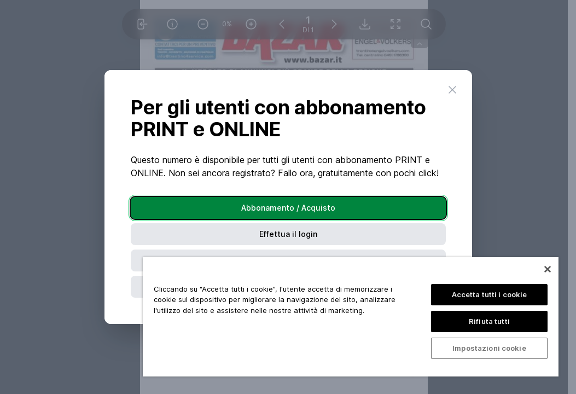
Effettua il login (288, 234)
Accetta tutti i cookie (489, 294)
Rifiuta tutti (489, 321)
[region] (350, 316)
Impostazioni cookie (489, 348)
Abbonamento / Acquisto (288, 207)
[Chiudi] (547, 269)
